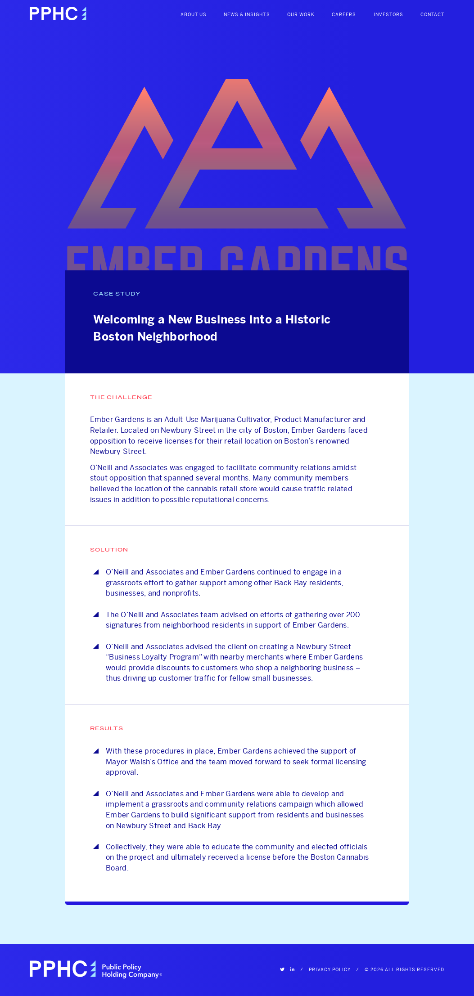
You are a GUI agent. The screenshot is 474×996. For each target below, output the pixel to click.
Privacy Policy (330, 970)
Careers (344, 15)
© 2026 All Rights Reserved (405, 970)
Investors (388, 15)
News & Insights (247, 15)
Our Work (301, 15)
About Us (194, 15)
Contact (432, 15)
